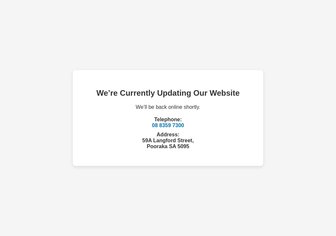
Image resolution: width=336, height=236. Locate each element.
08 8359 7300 (168, 125)
